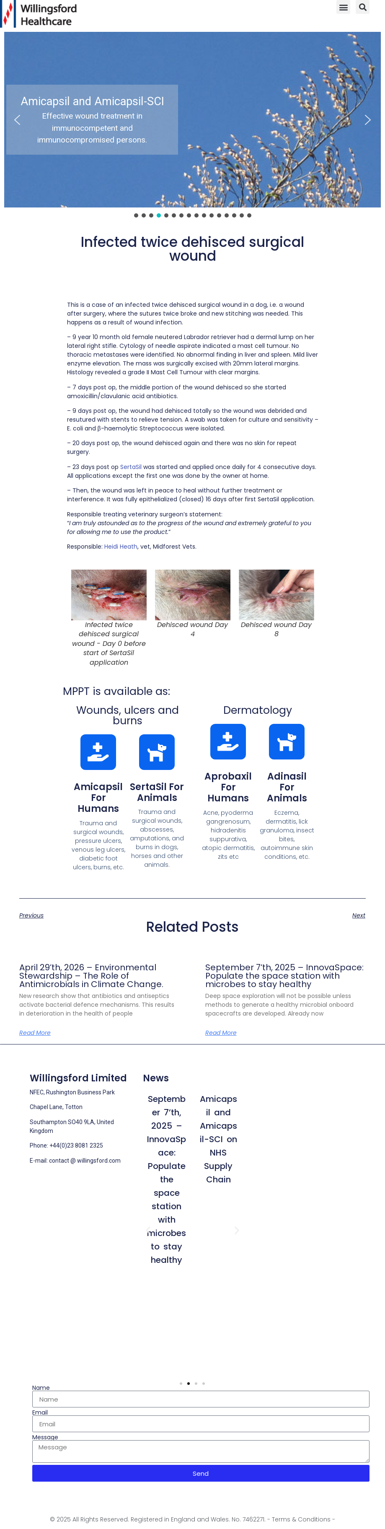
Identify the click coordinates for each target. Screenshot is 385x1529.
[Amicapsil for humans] (98, 752)
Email (40, 1412)
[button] (343, 7)
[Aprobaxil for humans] (228, 741)
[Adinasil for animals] (287, 741)
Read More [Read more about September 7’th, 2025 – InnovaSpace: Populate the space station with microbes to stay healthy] (221, 1033)
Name (41, 1388)
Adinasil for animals (287, 787)
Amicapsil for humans (98, 798)
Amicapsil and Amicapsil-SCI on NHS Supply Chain (218, 1139)
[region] (192, 125)
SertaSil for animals (157, 792)
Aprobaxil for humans (228, 787)
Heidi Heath (120, 546)
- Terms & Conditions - (301, 1519)
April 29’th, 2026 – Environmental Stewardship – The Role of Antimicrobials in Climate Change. (91, 975)
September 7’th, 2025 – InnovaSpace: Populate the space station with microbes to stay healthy (284, 975)
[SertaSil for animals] (157, 752)
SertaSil (131, 467)
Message (45, 1437)
